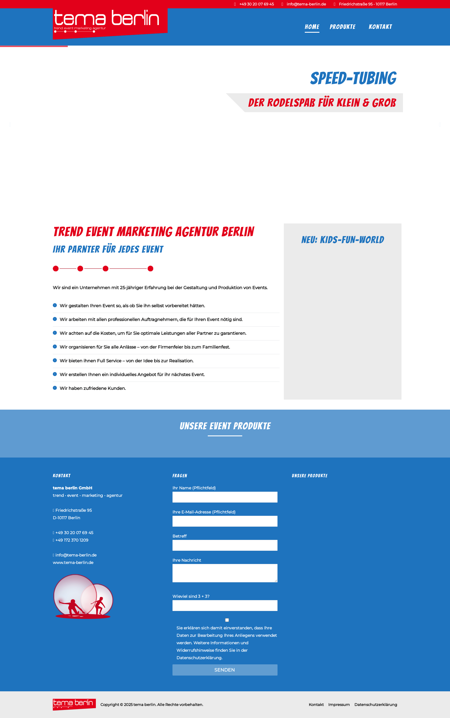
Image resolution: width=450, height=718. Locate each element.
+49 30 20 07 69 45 (256, 4)
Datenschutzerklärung (199, 657)
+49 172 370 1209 (71, 540)
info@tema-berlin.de (306, 4)
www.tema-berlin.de (73, 562)
